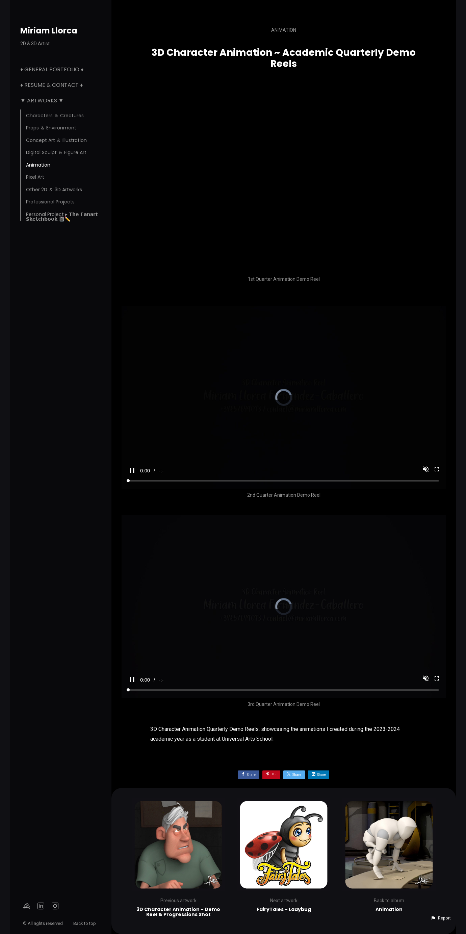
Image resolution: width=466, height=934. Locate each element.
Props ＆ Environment (51, 127)
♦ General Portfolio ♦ (51, 69)
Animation (38, 165)
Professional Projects (50, 201)
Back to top (85, 923)
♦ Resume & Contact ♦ (51, 85)
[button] (441, 918)
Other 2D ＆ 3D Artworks (54, 189)
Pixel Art (35, 177)
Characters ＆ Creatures (55, 115)
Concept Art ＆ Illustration (56, 140)
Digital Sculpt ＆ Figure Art (56, 152)
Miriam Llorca (48, 30)
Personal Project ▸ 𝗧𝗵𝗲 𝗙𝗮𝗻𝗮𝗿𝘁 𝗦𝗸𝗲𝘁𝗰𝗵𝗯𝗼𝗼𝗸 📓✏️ (62, 216)
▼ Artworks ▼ (42, 100)
